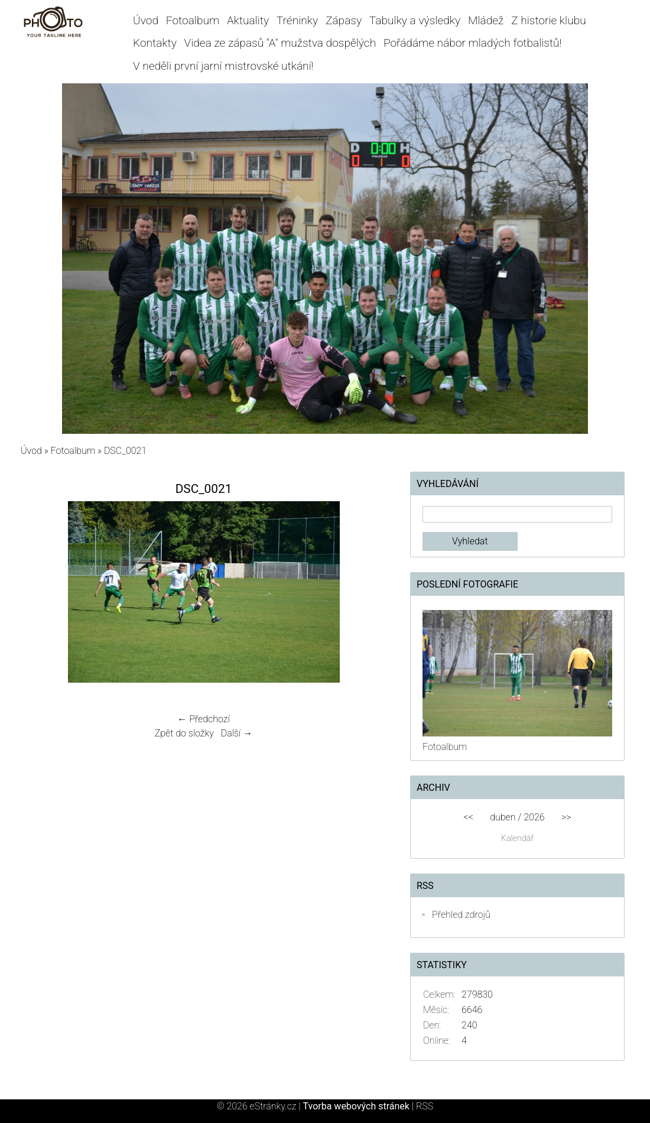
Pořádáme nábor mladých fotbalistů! (473, 43)
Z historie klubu (548, 20)
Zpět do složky (184, 733)
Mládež (485, 20)
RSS (424, 1106)
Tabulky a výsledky (414, 20)
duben (502, 817)
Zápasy (344, 20)
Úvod (145, 20)
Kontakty (155, 43)
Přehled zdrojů (461, 914)
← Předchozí (203, 719)
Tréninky (297, 20)
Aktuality (248, 20)
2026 (534, 817)
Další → (237, 733)
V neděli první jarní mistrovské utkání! (223, 66)
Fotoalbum (192, 20)
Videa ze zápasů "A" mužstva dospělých (280, 43)
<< (468, 817)
